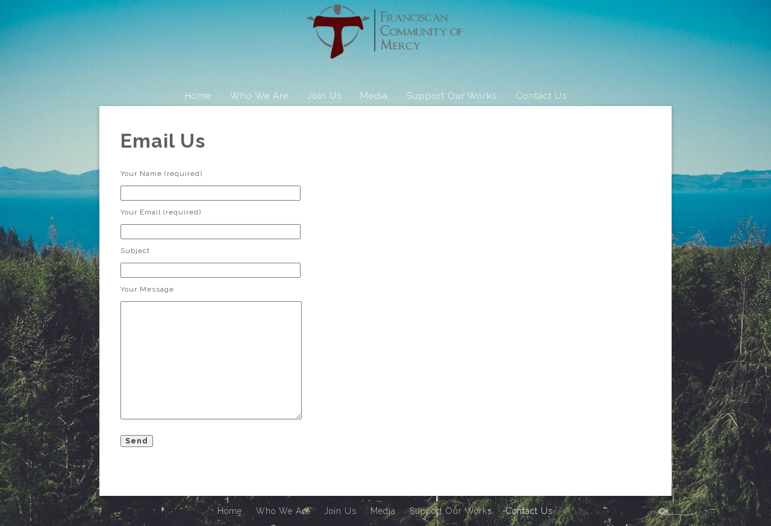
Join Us (324, 95)
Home (198, 95)
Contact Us (541, 95)
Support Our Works (452, 95)
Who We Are (259, 95)
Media (374, 95)
